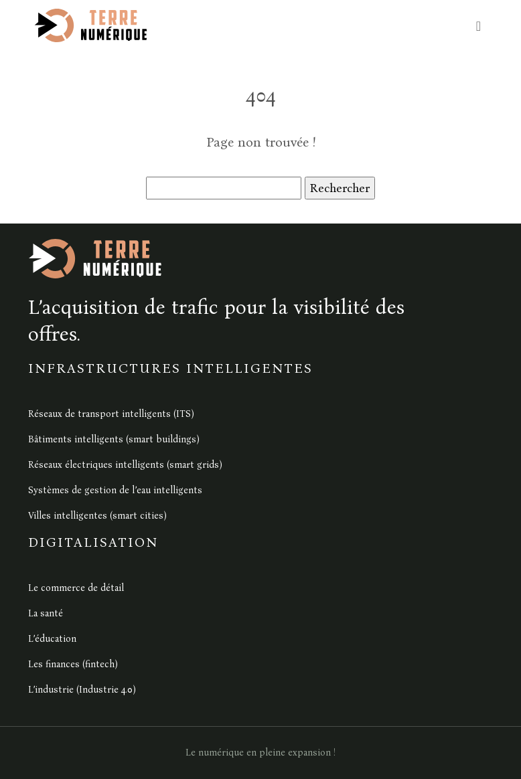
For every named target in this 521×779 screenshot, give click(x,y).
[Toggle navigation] (478, 25)
